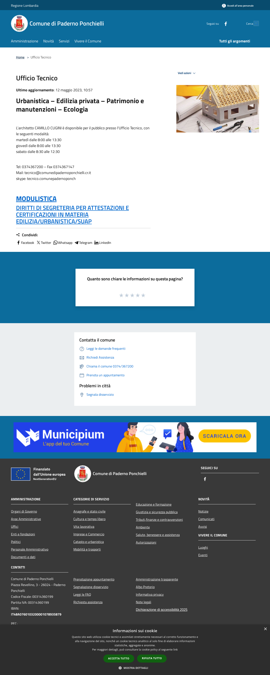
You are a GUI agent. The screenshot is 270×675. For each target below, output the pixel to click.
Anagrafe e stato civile (89, 511)
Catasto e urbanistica (88, 541)
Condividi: (27, 235)
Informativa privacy (150, 594)
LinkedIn (102, 242)
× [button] (265, 629)
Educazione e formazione (153, 504)
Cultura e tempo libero (89, 518)
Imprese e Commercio (88, 534)
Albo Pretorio (145, 586)
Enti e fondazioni (23, 534)
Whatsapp (62, 242)
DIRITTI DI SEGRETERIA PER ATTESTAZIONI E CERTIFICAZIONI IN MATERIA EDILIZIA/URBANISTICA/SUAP (72, 214)
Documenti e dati (23, 556)
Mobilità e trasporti (87, 549)
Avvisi (202, 526)
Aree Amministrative (26, 518)
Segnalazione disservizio (90, 586)
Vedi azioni (187, 73)
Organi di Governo (24, 511)
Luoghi (203, 547)
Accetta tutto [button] (118, 658)
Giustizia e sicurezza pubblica (157, 511)
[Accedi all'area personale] (237, 6)
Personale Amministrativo (29, 549)
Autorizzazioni (146, 542)
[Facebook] (216, 23)
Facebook (25, 242)
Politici (16, 541)
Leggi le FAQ (82, 594)
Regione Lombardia (24, 5)
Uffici (14, 526)
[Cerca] (254, 23)
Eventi (203, 555)
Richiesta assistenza (88, 602)
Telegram (83, 242)
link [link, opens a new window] (175, 649)
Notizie (203, 511)
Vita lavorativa (83, 526)
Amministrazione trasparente (157, 579)
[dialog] (135, 650)
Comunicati (206, 518)
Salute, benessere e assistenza (158, 534)
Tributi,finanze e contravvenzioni (159, 519)
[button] (135, 668)
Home (20, 57)
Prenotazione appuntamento (93, 579)
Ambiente (143, 527)
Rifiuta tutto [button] (152, 658)
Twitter (43, 242)
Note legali (143, 602)
